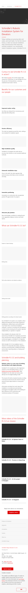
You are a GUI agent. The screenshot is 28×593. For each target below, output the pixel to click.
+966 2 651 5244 (8, 561)
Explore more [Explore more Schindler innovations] (13, 512)
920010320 (10, 563)
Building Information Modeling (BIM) (10, 371)
